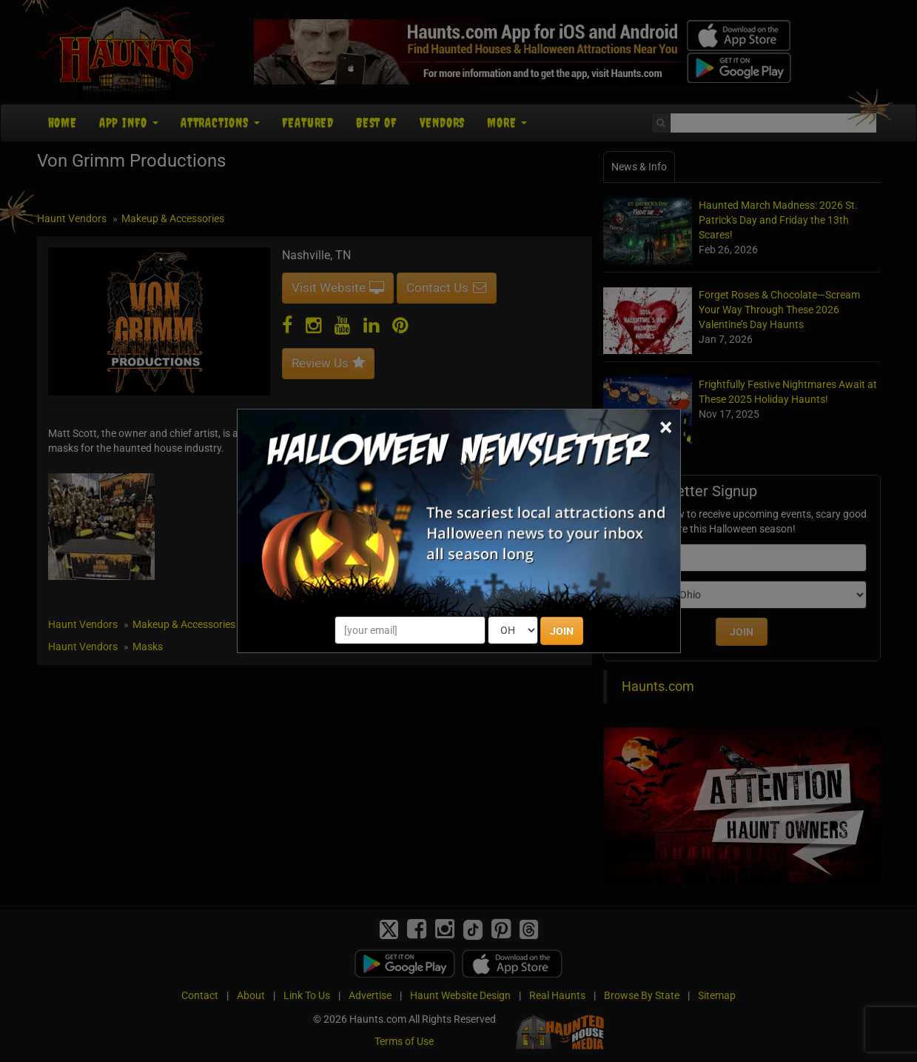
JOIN (562, 631)
